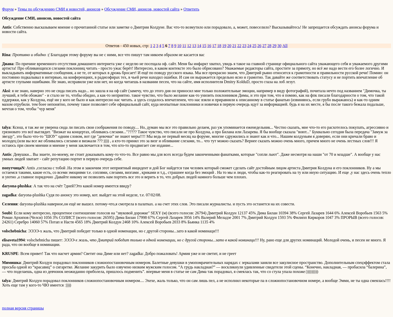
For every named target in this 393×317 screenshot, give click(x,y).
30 (279, 46)
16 (209, 46)
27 (264, 46)
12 (189, 46)
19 (224, 46)
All (284, 46)
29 (274, 46)
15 (204, 46)
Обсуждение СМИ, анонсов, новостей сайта (141, 9)
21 (234, 46)
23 (244, 46)
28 (269, 46)
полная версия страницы (23, 308)
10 (179, 46)
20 (229, 46)
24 (249, 46)
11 (184, 46)
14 (199, 46)
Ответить (191, 9)
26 (259, 46)
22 (239, 46)
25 (254, 46)
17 (214, 46)
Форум (8, 9)
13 (194, 46)
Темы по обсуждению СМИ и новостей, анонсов (59, 9)
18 (219, 46)
